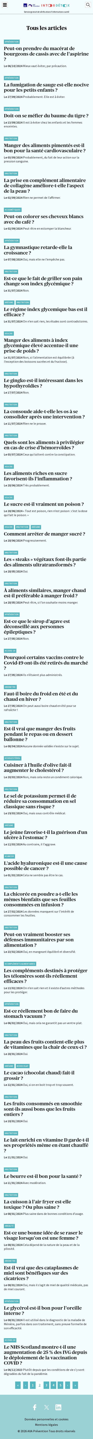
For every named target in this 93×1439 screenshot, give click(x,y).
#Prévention (11, 41)
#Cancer (9, 856)
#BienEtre (10, 687)
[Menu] (5, 5)
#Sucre (9, 333)
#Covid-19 (10, 650)
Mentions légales (46, 1425)
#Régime (9, 302)
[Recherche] (88, 5)
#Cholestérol (12, 758)
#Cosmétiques (12, 209)
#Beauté (9, 1226)
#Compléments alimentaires (20, 964)
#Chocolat (22, 1066)
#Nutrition (11, 138)
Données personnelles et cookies (46, 1419)
